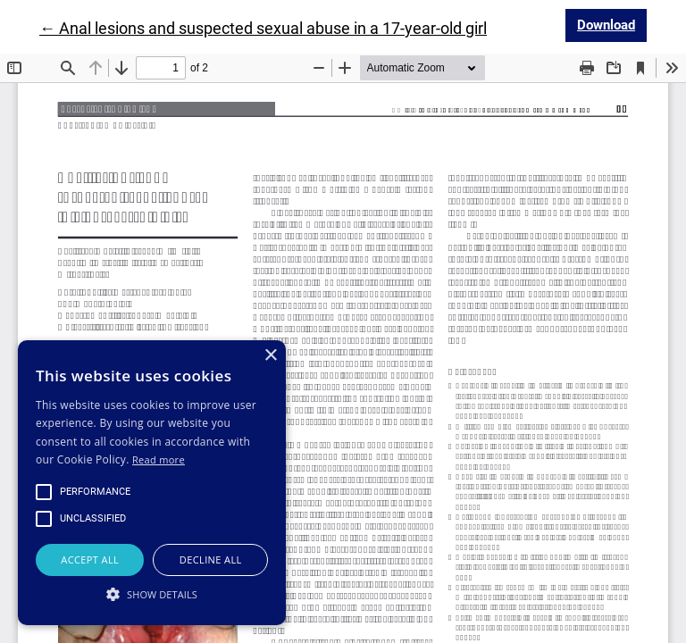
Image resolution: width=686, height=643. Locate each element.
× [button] (270, 356)
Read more (158, 459)
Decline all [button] (211, 559)
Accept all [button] (90, 559)
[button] (152, 594)
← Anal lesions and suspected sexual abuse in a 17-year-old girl (263, 28)
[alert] (152, 482)
